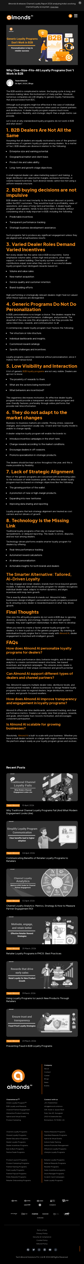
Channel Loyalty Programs (16, 1131)
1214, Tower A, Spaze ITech (54, 1109)
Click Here (54, 6)
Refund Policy (42, 1242)
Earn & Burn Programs (15, 1148)
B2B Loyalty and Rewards (16, 1105)
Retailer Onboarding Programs (18, 1179)
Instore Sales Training (52, 1141)
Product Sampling (13, 1119)
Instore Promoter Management (56, 1144)
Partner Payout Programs (16, 1172)
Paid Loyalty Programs (15, 1169)
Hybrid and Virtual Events (16, 1115)
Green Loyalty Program (16, 1102)
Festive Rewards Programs (54, 1131)
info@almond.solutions (53, 1105)
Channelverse (13, 1098)
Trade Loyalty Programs (53, 1179)
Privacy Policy (42, 1232)
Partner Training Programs (16, 1166)
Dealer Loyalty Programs (16, 1141)
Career (47, 1074)
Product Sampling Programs (17, 1162)
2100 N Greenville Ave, (53, 1115)
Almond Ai (64, 632)
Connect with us (51, 1098)
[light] (70, 15)
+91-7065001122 (50, 1102)
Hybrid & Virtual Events (53, 1137)
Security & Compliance (42, 1236)
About (46, 1067)
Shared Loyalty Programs (16, 1134)
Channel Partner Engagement (18, 1109)
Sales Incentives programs (54, 1169)
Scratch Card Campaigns (54, 1176)
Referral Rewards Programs (55, 1162)
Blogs (46, 1078)
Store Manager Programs (54, 1172)
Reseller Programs (51, 1166)
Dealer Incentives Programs (17, 1144)
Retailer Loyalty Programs (54, 1159)
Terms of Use (42, 1229)
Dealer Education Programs (17, 1137)
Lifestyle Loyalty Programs (54, 1151)
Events (46, 1085)
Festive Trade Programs (15, 1151)
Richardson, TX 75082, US (54, 1119)
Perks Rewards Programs (16, 1176)
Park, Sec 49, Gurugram (53, 1112)
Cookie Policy (42, 1239)
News (46, 1081)
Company (48, 1064)
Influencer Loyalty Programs (55, 1148)
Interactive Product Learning (17, 1112)
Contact (47, 1071)
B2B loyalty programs (33, 370)
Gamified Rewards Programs (55, 1134)
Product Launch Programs (16, 1159)
